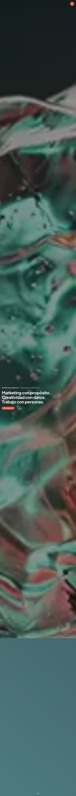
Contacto (20, 408)
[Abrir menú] (72, 4)
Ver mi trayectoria (8, 408)
